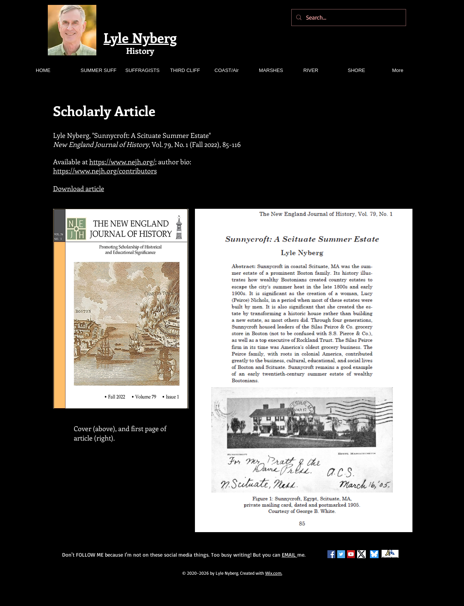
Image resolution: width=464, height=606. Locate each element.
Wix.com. (273, 573)
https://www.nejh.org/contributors (105, 170)
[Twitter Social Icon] (341, 554)
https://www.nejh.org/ (122, 161)
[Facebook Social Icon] (331, 554)
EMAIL (289, 554)
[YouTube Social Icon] (351, 554)
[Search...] (348, 17)
